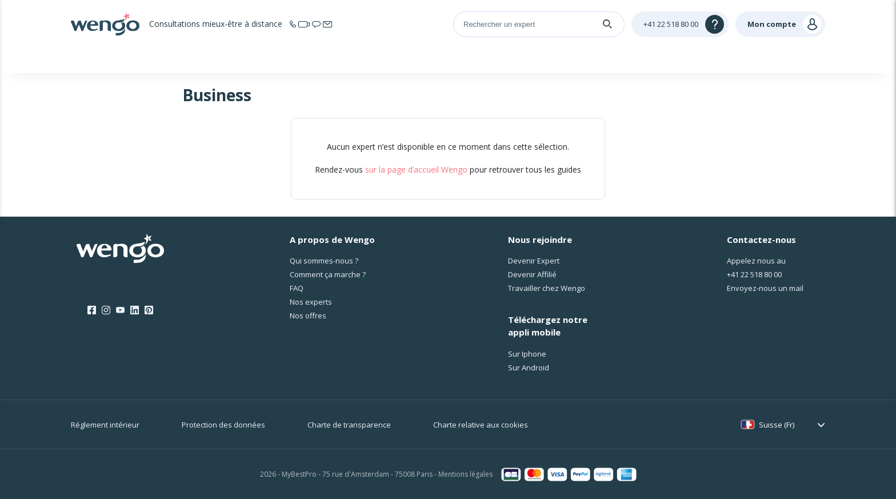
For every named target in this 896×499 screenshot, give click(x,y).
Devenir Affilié (532, 274)
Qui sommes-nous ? (324, 261)
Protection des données (223, 425)
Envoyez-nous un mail (765, 288)
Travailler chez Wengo (546, 288)
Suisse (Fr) (776, 425)
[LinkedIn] (134, 310)
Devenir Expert (533, 261)
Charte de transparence (349, 425)
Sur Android (528, 367)
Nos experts (311, 302)
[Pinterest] (149, 310)
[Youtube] (120, 310)
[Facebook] (91, 310)
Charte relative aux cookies (480, 425)
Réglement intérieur (105, 425)
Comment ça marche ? (328, 274)
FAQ (296, 288)
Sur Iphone (527, 354)
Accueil (186, 59)
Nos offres (308, 315)
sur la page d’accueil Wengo (416, 169)
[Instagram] (106, 310)
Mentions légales (465, 474)
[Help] (680, 24)
